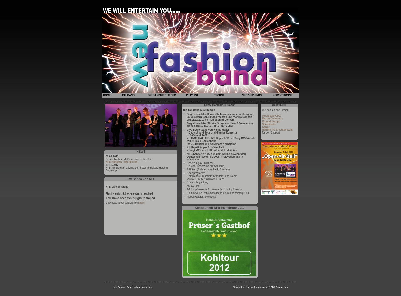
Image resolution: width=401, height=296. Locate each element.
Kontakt (250, 287)
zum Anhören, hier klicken (121, 162)
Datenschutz (282, 287)
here (142, 202)
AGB (271, 287)
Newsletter (238, 287)
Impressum (261, 287)
